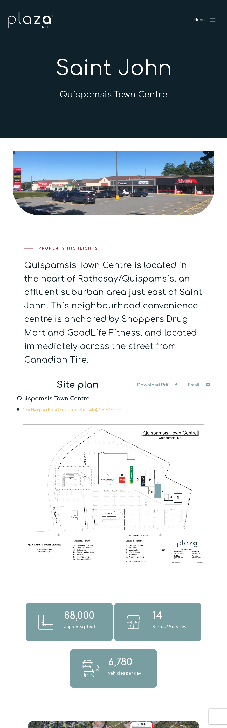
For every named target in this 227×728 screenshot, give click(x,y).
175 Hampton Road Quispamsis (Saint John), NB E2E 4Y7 (69, 410)
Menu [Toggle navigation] (204, 20)
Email (199, 385)
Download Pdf (157, 385)
